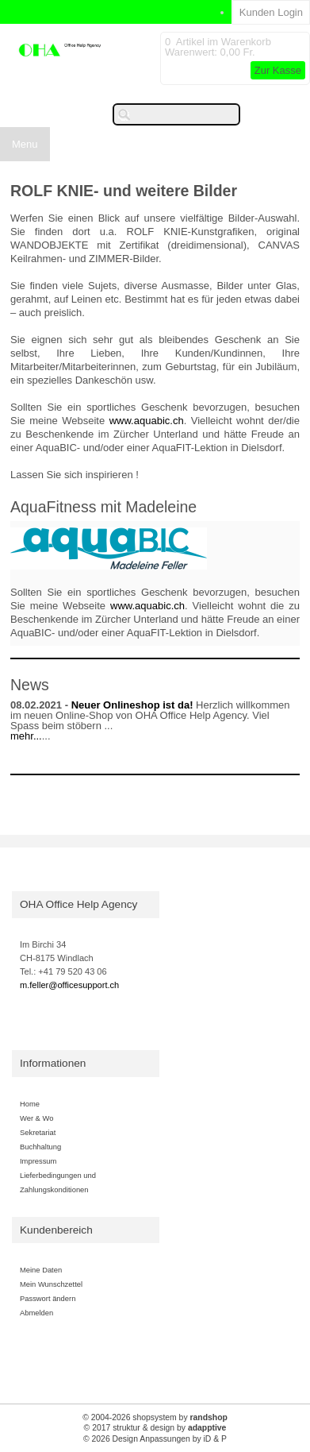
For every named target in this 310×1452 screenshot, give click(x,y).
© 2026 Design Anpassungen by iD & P (155, 1439)
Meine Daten (41, 1269)
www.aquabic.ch (146, 421)
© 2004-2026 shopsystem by (155, 1417)
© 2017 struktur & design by (155, 1427)
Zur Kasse (278, 70)
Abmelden (36, 1312)
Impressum (38, 1161)
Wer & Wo (36, 1118)
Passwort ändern (47, 1298)
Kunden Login (271, 12)
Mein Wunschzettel (51, 1284)
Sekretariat (37, 1132)
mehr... (26, 736)
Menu (25, 144)
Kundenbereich (56, 1230)
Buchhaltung (40, 1146)
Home (30, 1103)
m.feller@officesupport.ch (69, 985)
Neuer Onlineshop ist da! (132, 705)
